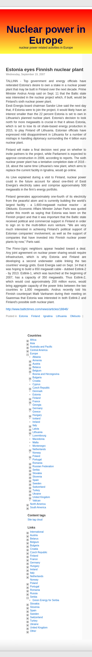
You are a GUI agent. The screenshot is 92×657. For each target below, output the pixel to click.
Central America (39, 350)
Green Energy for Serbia (46, 600)
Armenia (37, 360)
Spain (36, 480)
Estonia (23, 316)
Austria (36, 363)
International (37, 531)
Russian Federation (43, 466)
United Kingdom (41, 497)
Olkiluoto (75, 316)
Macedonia (39, 439)
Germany (38, 408)
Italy (35, 425)
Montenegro (39, 446)
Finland (35, 316)
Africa (33, 340)
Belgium (37, 370)
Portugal (37, 459)
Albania (37, 357)
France (36, 401)
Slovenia (37, 476)
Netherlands (39, 449)
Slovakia (37, 473)
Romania (37, 463)
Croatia (36, 381)
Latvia (36, 428)
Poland (36, 456)
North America (38, 504)
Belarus (37, 367)
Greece (37, 411)
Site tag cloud (35, 519)
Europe (34, 353)
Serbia (36, 469)
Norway (37, 452)
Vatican (37, 500)
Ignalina (48, 316)
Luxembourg (39, 435)
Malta (36, 442)
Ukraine (37, 493)
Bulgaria (37, 377)
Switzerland (39, 487)
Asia (32, 343)
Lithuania (61, 316)
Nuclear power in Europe (45, 35)
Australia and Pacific (41, 346)
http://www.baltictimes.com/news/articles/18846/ (37, 309)
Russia (34, 593)
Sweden (37, 483)
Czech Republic (41, 387)
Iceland (36, 418)
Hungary (37, 415)
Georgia (37, 404)
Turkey (36, 490)
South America (38, 507)
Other (33, 631)
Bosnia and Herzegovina (46, 374)
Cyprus (36, 384)
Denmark (38, 391)
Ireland (36, 422)
